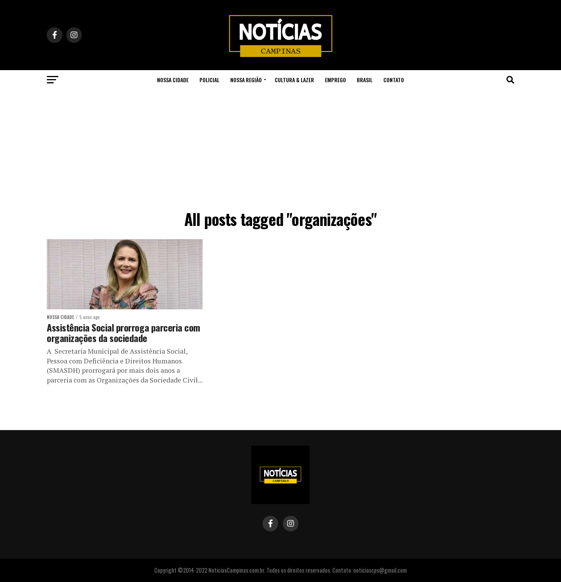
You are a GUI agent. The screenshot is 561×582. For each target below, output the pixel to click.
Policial (209, 80)
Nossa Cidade (173, 80)
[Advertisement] (280, 148)
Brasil (364, 80)
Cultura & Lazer (294, 80)
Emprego (335, 80)
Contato (393, 80)
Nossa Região (246, 80)
